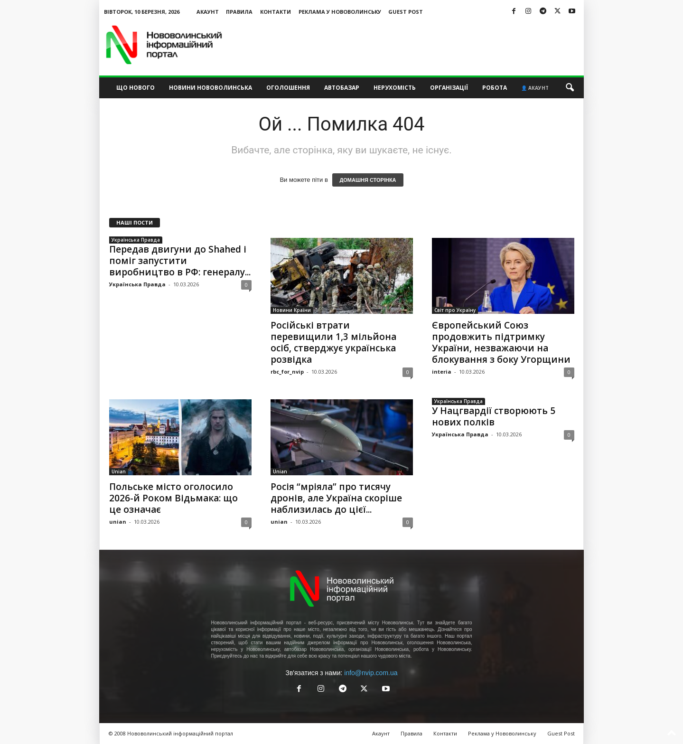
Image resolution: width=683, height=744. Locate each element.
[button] (569, 87)
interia (441, 371)
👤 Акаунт (535, 88)
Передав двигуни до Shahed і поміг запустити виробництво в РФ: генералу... (180, 260)
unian (117, 521)
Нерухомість (395, 88)
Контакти (275, 11)
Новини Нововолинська (210, 88)
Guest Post (405, 11)
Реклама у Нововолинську (340, 11)
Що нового (135, 88)
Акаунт (207, 11)
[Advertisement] (411, 44)
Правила (239, 11)
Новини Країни (292, 310)
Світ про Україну (455, 310)
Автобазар (341, 88)
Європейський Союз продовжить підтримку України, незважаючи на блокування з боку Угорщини (501, 342)
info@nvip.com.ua (370, 673)
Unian (119, 471)
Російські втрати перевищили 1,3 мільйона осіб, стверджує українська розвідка (333, 342)
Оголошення (288, 88)
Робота (494, 88)
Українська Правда (136, 239)
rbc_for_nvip (287, 371)
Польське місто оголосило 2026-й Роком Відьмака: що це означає (173, 498)
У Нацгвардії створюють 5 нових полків (493, 416)
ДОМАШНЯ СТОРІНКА (367, 180)
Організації (449, 88)
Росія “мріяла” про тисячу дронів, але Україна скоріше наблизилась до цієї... (336, 498)
